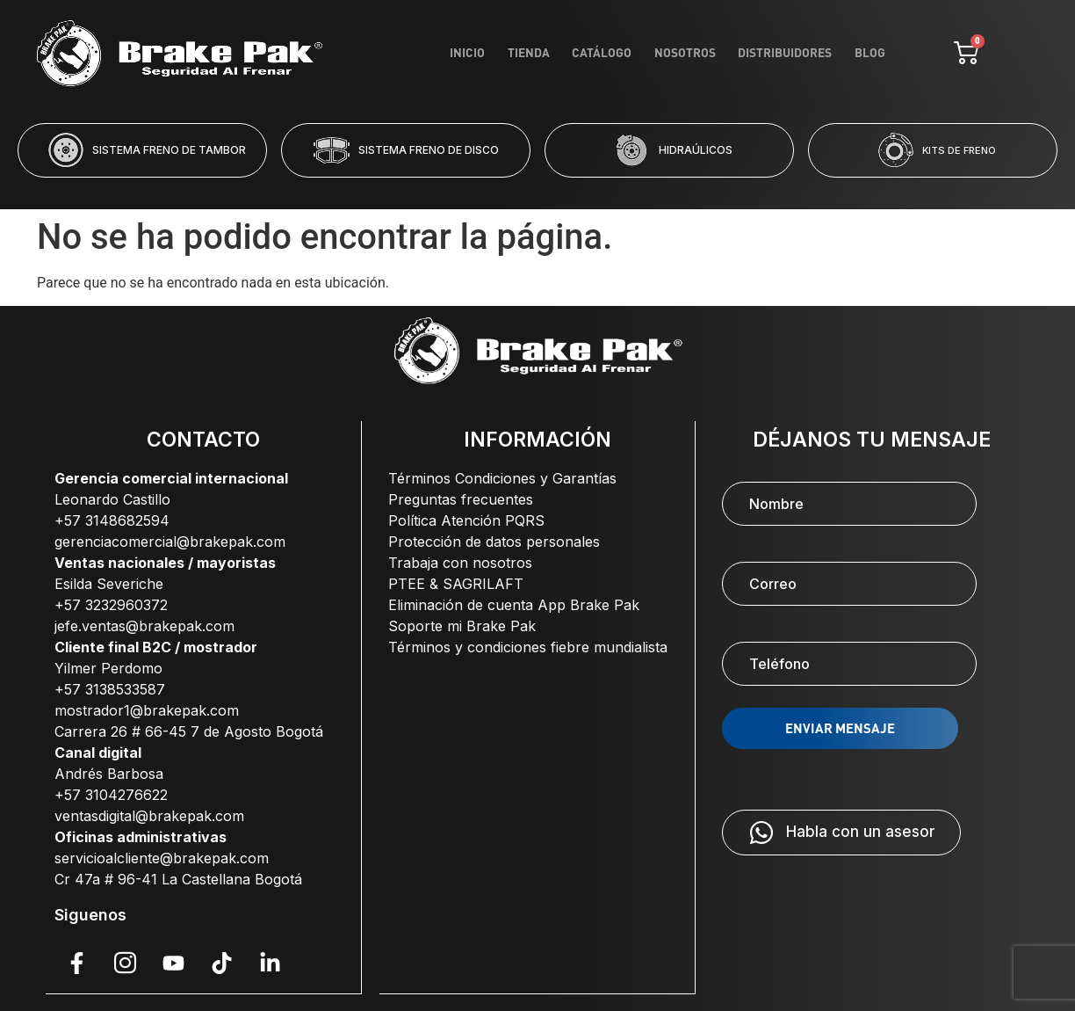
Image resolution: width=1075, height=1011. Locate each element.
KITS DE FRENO (959, 150)
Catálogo (647, 52)
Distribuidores (801, 52)
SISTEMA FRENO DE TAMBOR (169, 149)
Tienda (589, 52)
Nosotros (714, 52)
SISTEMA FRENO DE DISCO (428, 149)
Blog (874, 52)
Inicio (540, 52)
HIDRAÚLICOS (695, 149)
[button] (466, 189)
